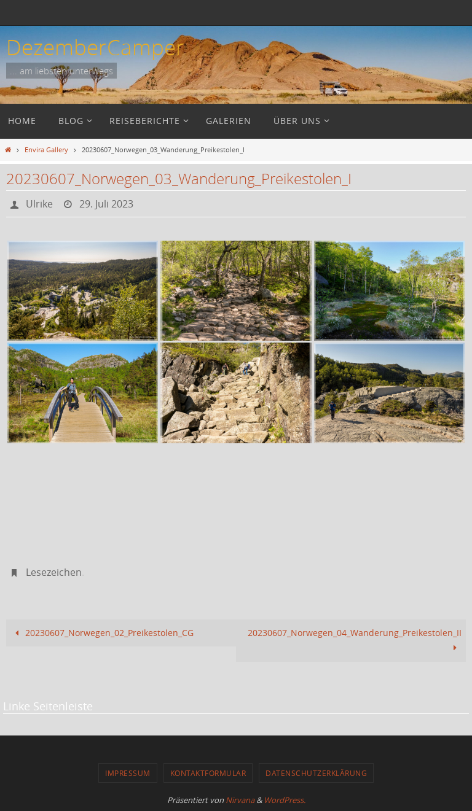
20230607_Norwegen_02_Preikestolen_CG (102, 632)
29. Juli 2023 (106, 204)
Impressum (128, 773)
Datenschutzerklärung (316, 773)
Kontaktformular (208, 773)
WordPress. (284, 799)
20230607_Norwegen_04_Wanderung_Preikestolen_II (355, 640)
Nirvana (240, 799)
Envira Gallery (46, 149)
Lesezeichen (54, 572)
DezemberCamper (95, 47)
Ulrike (39, 204)
